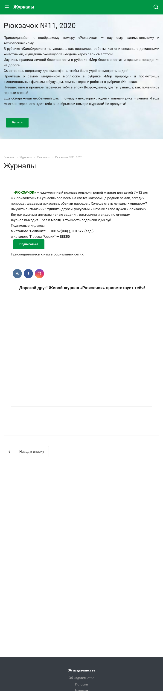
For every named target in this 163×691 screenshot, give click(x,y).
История (81, 684)
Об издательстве (81, 670)
